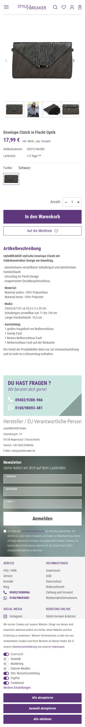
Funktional (17, 683)
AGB (48, 576)
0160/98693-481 (25, 407)
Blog (6, 587)
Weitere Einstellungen (17, 687)
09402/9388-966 (25, 399)
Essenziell (17, 654)
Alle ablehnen (42, 719)
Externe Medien (20, 668)
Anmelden (42, 518)
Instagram (12, 616)
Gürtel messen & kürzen (61, 616)
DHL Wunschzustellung (25, 673)
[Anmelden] (72, 7)
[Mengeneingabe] (72, 202)
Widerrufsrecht (55, 587)
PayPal (15, 678)
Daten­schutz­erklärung (24, 646)
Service (7, 576)
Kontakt (8, 581)
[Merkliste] (63, 7)
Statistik (16, 659)
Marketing (17, 663)
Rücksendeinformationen (61, 598)
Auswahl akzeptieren (42, 708)
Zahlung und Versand (59, 592)
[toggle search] (55, 7)
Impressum (53, 570)
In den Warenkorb (42, 216)
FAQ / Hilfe (10, 570)
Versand (45, 141)
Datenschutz (54, 581)
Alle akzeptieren (42, 697)
